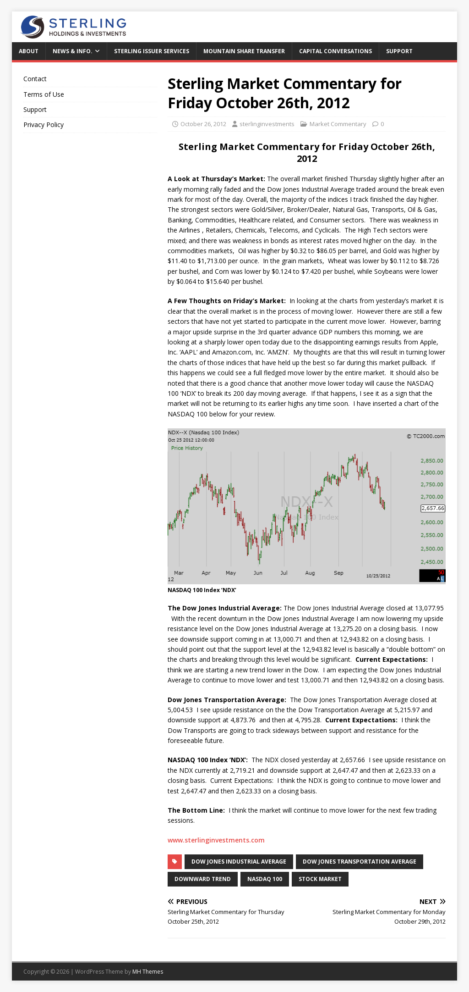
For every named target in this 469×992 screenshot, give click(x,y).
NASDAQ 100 (264, 879)
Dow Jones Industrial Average (238, 861)
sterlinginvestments (267, 124)
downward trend (203, 879)
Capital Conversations (335, 51)
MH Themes (147, 971)
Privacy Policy (43, 124)
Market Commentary (338, 124)
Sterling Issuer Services (151, 51)
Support (399, 51)
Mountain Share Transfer (244, 51)
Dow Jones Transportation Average (359, 861)
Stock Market (320, 879)
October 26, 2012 (203, 124)
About (28, 51)
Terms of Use (43, 94)
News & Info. (73, 51)
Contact (35, 78)
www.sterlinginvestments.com (216, 840)
